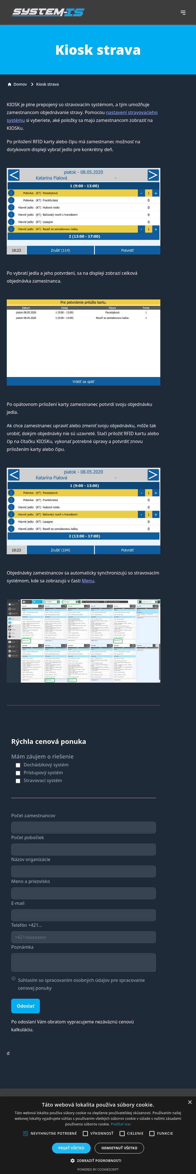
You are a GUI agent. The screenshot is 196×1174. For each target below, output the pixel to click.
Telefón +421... (26, 925)
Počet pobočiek (27, 837)
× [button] (190, 1102)
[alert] (98, 1135)
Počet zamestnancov (33, 815)
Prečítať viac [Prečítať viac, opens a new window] (121, 1124)
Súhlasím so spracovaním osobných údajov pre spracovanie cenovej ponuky (81, 984)
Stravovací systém (43, 780)
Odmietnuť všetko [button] (119, 1148)
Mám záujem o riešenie (42, 756)
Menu (88, 581)
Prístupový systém (43, 772)
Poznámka (22, 947)
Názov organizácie (30, 859)
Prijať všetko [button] (71, 1148)
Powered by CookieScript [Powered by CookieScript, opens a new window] (98, 1169)
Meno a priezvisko (30, 881)
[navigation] (183, 12)
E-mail (17, 903)
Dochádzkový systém (46, 765)
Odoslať (25, 1006)
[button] (98, 1160)
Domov (17, 84)
